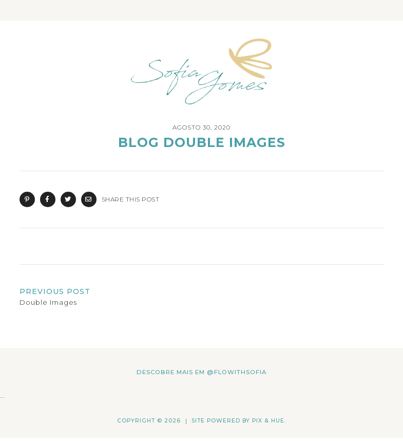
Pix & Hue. (269, 420)
